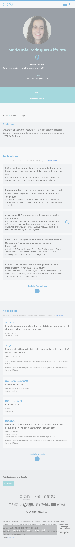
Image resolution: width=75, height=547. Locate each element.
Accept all (64, 532)
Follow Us (8, 483)
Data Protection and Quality (15, 476)
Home (5, 115)
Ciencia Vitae (37, 98)
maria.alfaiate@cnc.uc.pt (37, 78)
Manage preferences (65, 527)
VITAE (52, 161)
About (14, 115)
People (23, 115)
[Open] (65, 4)
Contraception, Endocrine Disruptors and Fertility (24, 67)
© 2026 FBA (10, 538)
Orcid (37, 92)
